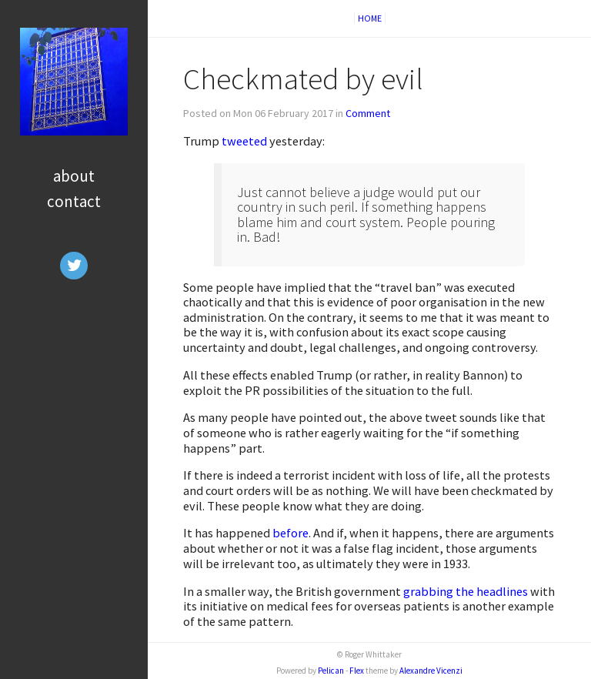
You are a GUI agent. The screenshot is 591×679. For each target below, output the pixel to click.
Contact (74, 201)
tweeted (244, 141)
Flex (356, 670)
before (290, 532)
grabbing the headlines (465, 591)
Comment (368, 113)
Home (370, 18)
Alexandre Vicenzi (430, 670)
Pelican (331, 670)
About (74, 176)
